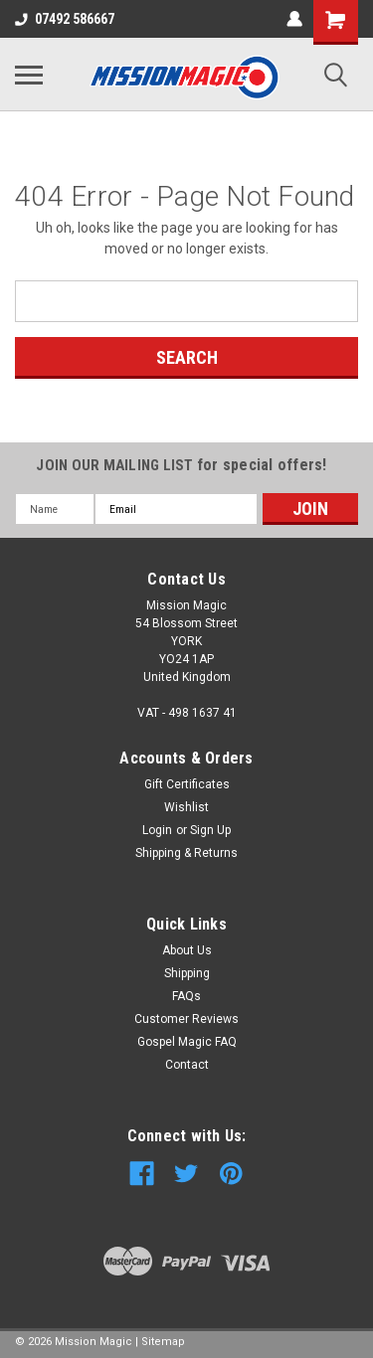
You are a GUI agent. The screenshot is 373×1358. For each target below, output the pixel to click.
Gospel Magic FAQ (187, 1042)
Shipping (187, 973)
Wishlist (186, 807)
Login (157, 830)
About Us (187, 950)
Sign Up (210, 830)
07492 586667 (64, 19)
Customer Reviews (186, 1019)
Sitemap (163, 1341)
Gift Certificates (187, 784)
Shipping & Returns (186, 853)
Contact (187, 1065)
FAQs (186, 996)
